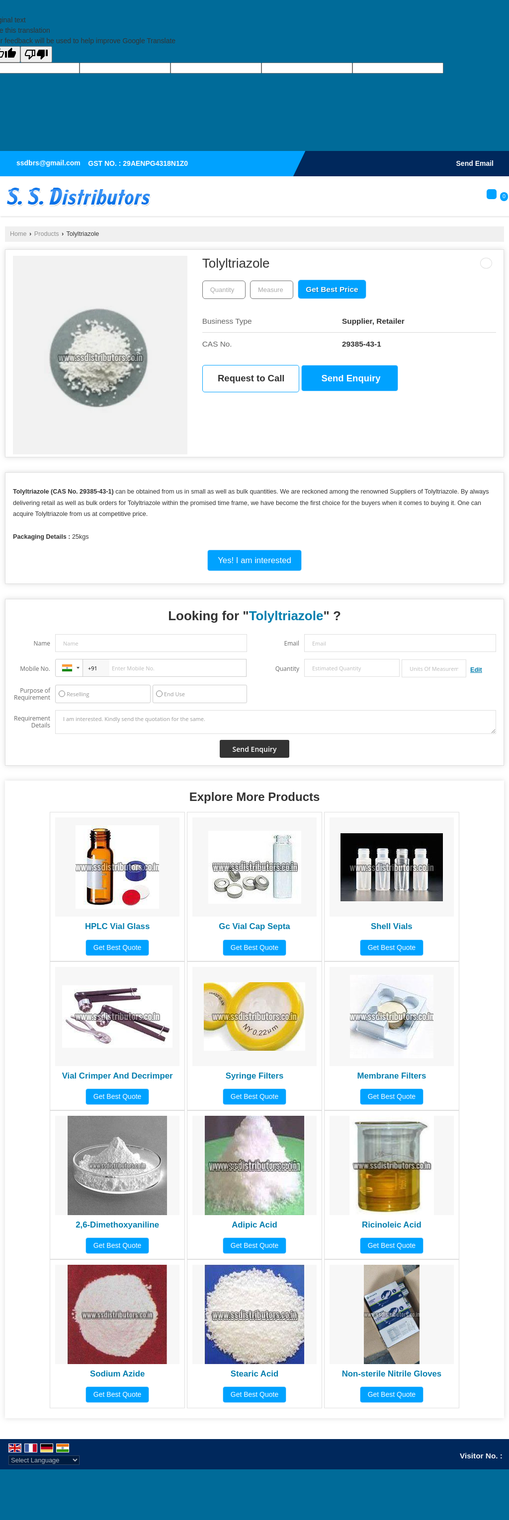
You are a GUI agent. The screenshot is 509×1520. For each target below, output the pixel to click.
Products (46, 233)
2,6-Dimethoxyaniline (117, 1225)
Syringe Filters (255, 1076)
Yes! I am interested (254, 560)
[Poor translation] (36, 54)
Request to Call (251, 378)
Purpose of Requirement (32, 694)
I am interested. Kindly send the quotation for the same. (275, 722)
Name (41, 643)
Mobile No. (35, 668)
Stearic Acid (254, 1373)
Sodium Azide (117, 1373)
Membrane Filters (391, 1076)
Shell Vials (392, 926)
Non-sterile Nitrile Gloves (392, 1373)
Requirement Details (32, 722)
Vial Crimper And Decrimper (117, 1076)
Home (18, 233)
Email (291, 643)
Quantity (287, 668)
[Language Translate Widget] (44, 1460)
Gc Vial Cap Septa (254, 926)
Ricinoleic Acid (392, 1225)
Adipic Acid (254, 1225)
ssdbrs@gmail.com (48, 163)
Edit (476, 669)
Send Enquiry (351, 378)
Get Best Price (332, 289)
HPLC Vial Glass (117, 926)
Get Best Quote (117, 947)
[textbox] (271, 290)
